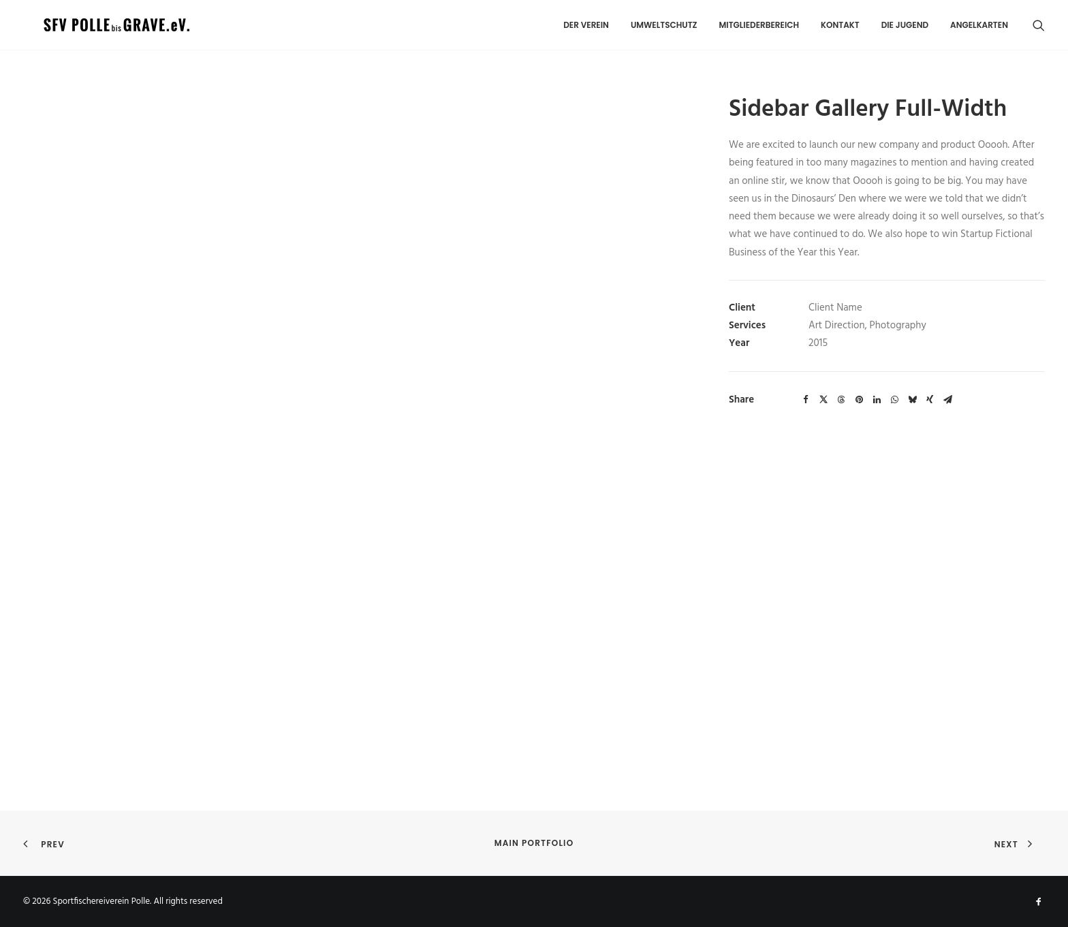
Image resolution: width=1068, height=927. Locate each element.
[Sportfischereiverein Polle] (77, 23)
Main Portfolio (534, 843)
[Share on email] (947, 400)
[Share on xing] (930, 400)
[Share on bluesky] (912, 400)
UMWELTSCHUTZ (664, 23)
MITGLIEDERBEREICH (759, 23)
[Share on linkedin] (876, 400)
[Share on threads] (841, 400)
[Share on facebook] (806, 400)
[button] (1039, 23)
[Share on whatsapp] (894, 400)
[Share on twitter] (823, 400)
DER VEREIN (586, 23)
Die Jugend (904, 23)
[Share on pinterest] (859, 400)
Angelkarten (979, 23)
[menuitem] (586, 23)
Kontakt (840, 23)
